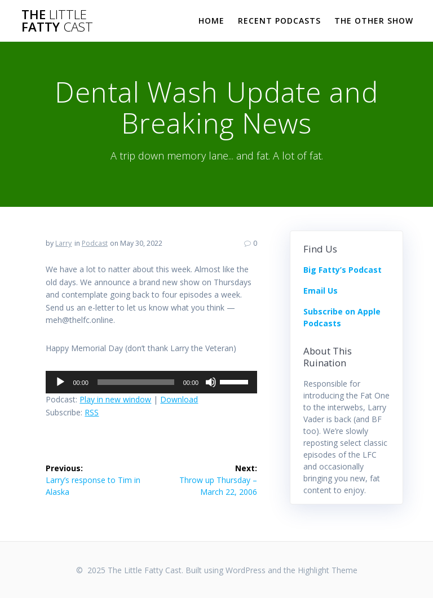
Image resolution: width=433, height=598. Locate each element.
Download (179, 399)
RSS (92, 412)
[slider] (136, 382)
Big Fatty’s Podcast (342, 269)
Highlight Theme (327, 570)
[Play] (60, 382)
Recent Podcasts (279, 20)
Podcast (95, 243)
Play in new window (115, 399)
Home (211, 20)
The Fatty (57, 21)
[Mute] (210, 382)
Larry (63, 243)
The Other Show (373, 20)
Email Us (320, 290)
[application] (151, 382)
